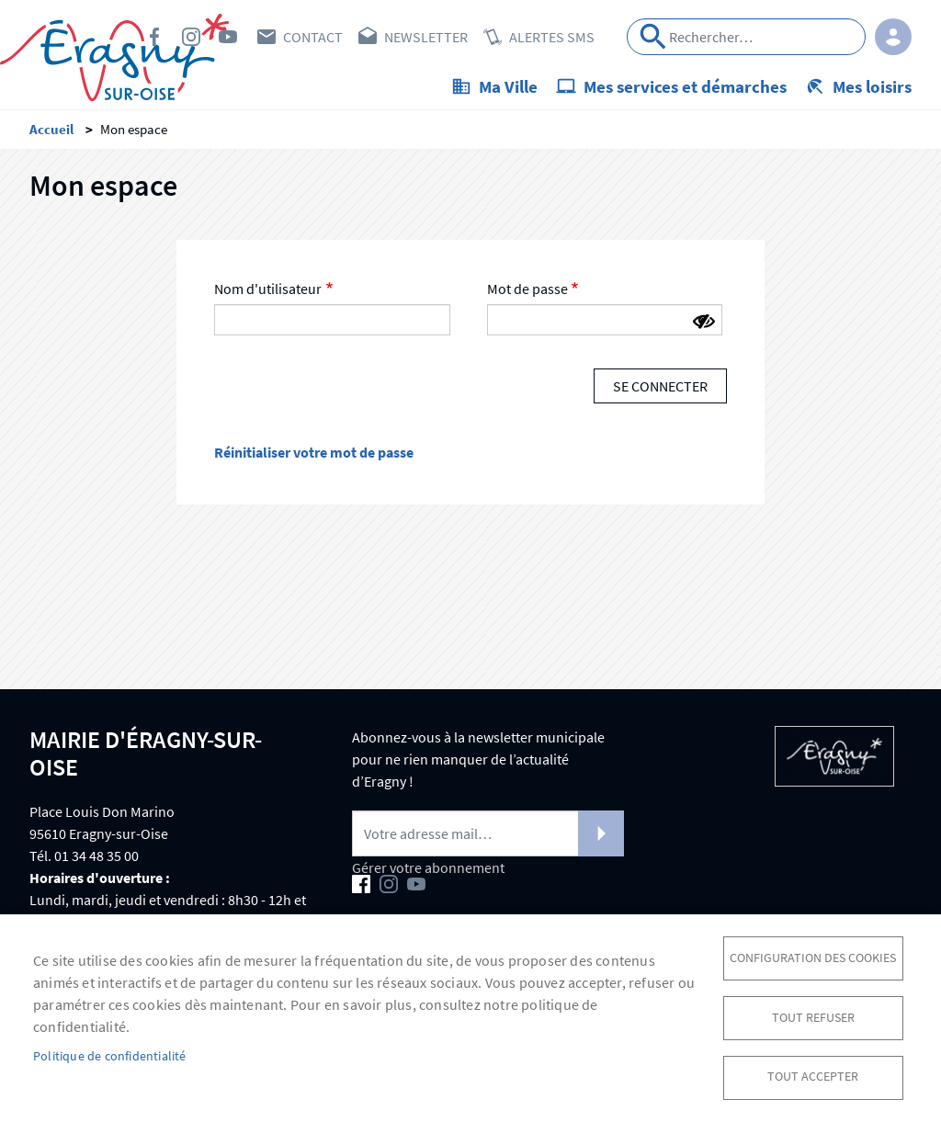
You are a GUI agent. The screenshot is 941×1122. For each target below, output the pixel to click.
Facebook (154, 36)
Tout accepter (812, 1076)
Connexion (893, 36)
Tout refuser (813, 1017)
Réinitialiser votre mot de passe (314, 452)
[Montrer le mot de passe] (704, 322)
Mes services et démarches (685, 86)
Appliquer (653, 36)
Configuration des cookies (813, 957)
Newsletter (426, 37)
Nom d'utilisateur (268, 289)
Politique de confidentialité (110, 1055)
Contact (313, 37)
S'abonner (601, 833)
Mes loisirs (872, 86)
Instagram (191, 36)
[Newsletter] (488, 833)
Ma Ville (508, 86)
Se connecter (660, 387)
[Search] (746, 36)
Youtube (228, 36)
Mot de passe (527, 289)
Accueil (51, 129)
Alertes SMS (552, 37)
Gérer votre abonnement (428, 867)
